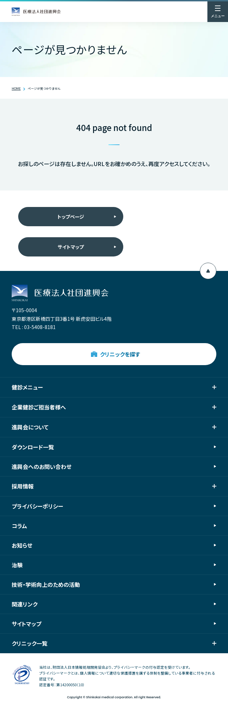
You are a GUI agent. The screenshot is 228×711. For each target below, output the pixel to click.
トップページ (70, 216)
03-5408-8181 (40, 327)
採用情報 (114, 486)
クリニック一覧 (114, 643)
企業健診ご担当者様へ (114, 407)
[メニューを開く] (217, 11)
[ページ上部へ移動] (208, 271)
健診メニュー (114, 387)
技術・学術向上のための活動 (46, 584)
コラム (19, 526)
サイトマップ (71, 246)
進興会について (114, 427)
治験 (17, 565)
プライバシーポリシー (37, 506)
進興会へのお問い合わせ (41, 466)
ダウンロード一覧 (33, 447)
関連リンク (24, 604)
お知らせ (22, 545)
